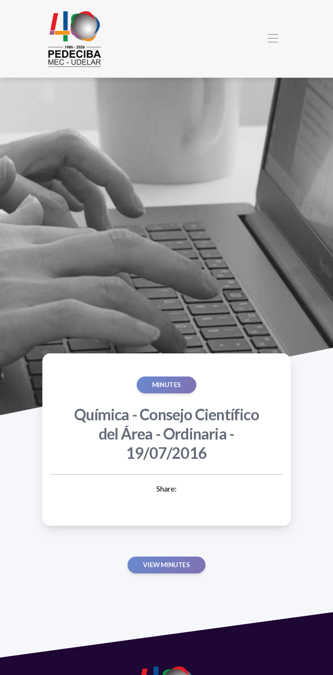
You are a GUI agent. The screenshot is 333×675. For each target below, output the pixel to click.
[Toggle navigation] (272, 38)
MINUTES (166, 385)
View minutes (166, 565)
